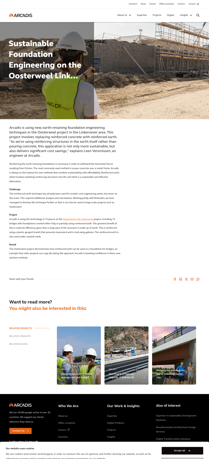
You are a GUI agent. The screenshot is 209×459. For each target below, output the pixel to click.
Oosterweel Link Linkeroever (78, 219)
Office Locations (166, 4)
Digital (170, 15)
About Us (122, 15)
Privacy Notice (59, 451)
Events (152, 4)
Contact (181, 4)
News (143, 4)
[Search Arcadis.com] (198, 15)
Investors (133, 4)
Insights (184, 15)
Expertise (142, 15)
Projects (157, 15)
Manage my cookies (179, 445)
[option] (104, 69)
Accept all (179, 434)
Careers (192, 4)
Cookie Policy (81, 451)
